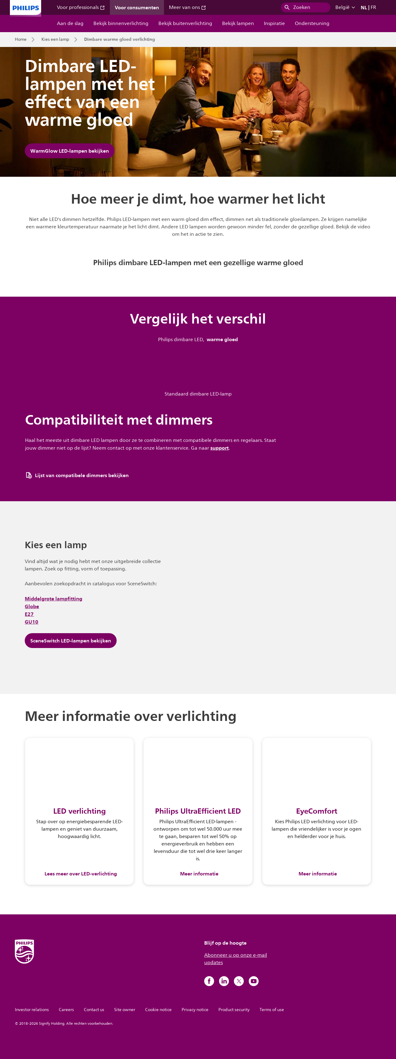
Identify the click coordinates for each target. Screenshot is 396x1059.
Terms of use (272, 1009)
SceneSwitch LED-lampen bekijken (70, 640)
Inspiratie (274, 23)
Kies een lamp (55, 39)
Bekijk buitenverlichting (185, 23)
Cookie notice (158, 1009)
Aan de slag (70, 23)
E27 (29, 614)
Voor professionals (81, 7)
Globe (32, 606)
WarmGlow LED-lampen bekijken (69, 150)
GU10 (31, 621)
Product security (234, 1009)
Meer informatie (199, 873)
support (219, 447)
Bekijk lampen (238, 23)
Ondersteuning (312, 23)
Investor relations (32, 1009)
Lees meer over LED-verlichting (81, 873)
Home (21, 39)
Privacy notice (195, 1009)
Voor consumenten (137, 7)
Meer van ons (187, 7)
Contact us (94, 1009)
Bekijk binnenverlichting (120, 23)
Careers (66, 1009)
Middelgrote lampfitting (53, 598)
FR (373, 7)
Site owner (124, 1009)
